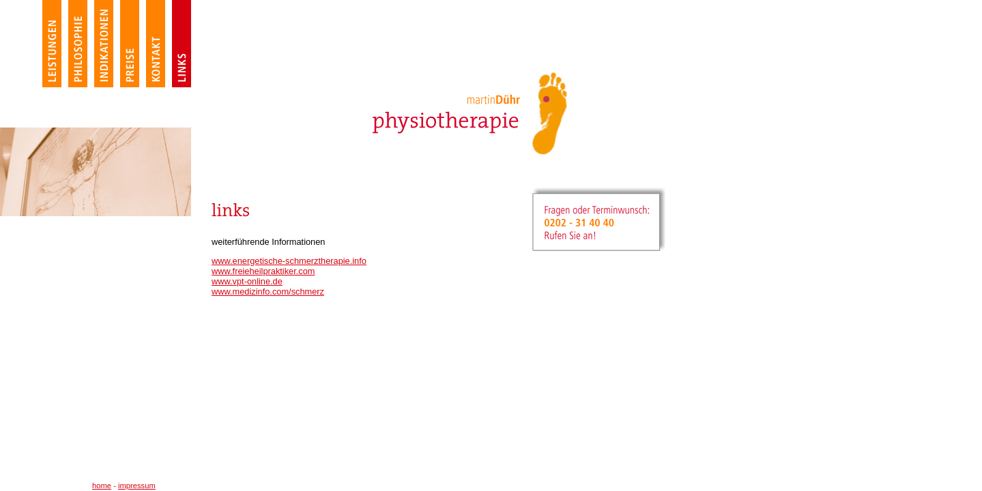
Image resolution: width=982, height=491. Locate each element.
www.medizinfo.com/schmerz (268, 291)
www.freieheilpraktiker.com (263, 271)
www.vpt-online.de (247, 281)
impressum (137, 485)
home (101, 485)
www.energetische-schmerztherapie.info (289, 261)
